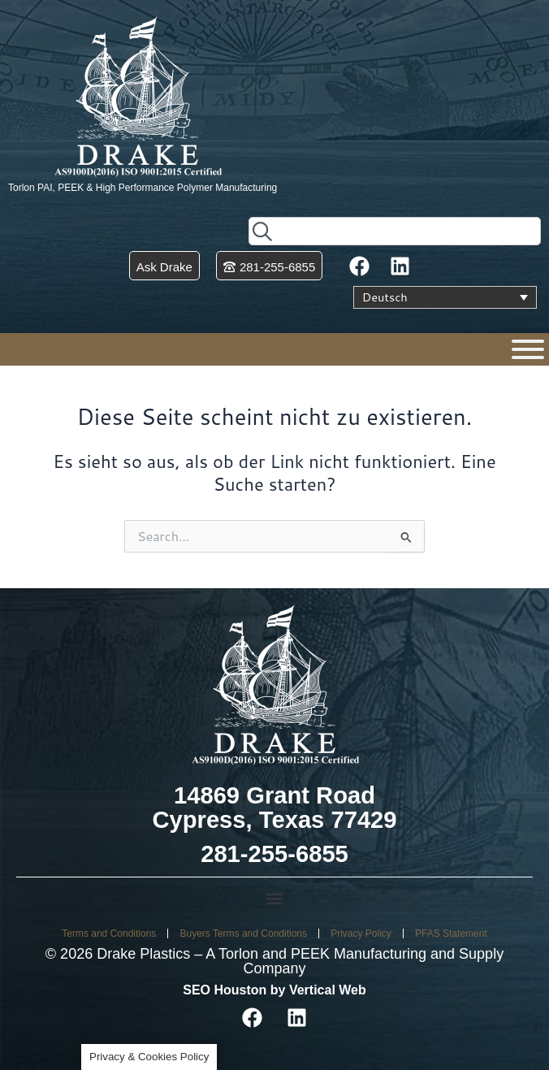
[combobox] (395, 231)
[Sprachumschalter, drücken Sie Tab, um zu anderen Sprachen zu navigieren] (445, 297)
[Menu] (528, 349)
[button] (274, 899)
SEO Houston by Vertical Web (274, 990)
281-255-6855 (274, 854)
